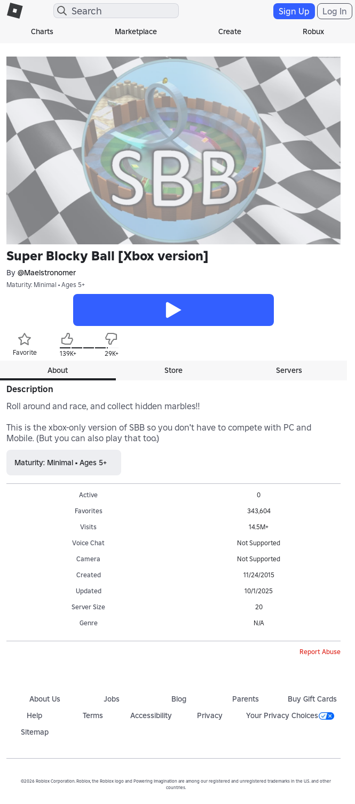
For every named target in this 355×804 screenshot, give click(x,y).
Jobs (112, 699)
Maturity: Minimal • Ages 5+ (45, 285)
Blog (178, 699)
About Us (44, 699)
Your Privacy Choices (290, 715)
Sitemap (35, 732)
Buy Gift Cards (312, 699)
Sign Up (294, 11)
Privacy (210, 715)
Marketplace (136, 31)
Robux (313, 31)
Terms (93, 715)
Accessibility (151, 715)
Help (34, 715)
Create (229, 31)
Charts (42, 31)
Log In (334, 11)
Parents (245, 699)
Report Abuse (320, 652)
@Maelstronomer (47, 272)
